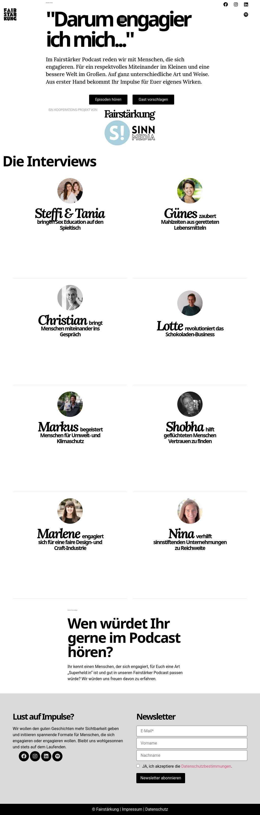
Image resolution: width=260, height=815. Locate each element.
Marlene (58, 533)
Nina (181, 533)
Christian (62, 320)
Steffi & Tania (69, 213)
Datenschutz (156, 809)
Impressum (132, 809)
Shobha (184, 426)
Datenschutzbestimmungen (206, 766)
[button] (122, 19)
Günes (180, 213)
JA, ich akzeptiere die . (187, 766)
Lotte (169, 325)
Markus (58, 426)
